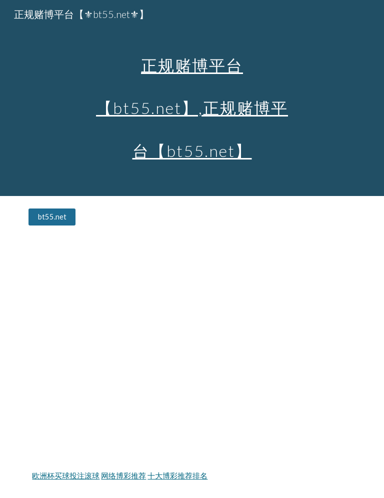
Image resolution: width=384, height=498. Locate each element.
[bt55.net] (51, 217)
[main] (192, 98)
